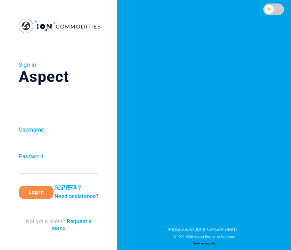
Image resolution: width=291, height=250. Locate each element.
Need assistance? (76, 196)
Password (31, 156)
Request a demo (71, 224)
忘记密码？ (68, 187)
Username (31, 130)
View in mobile (204, 243)
